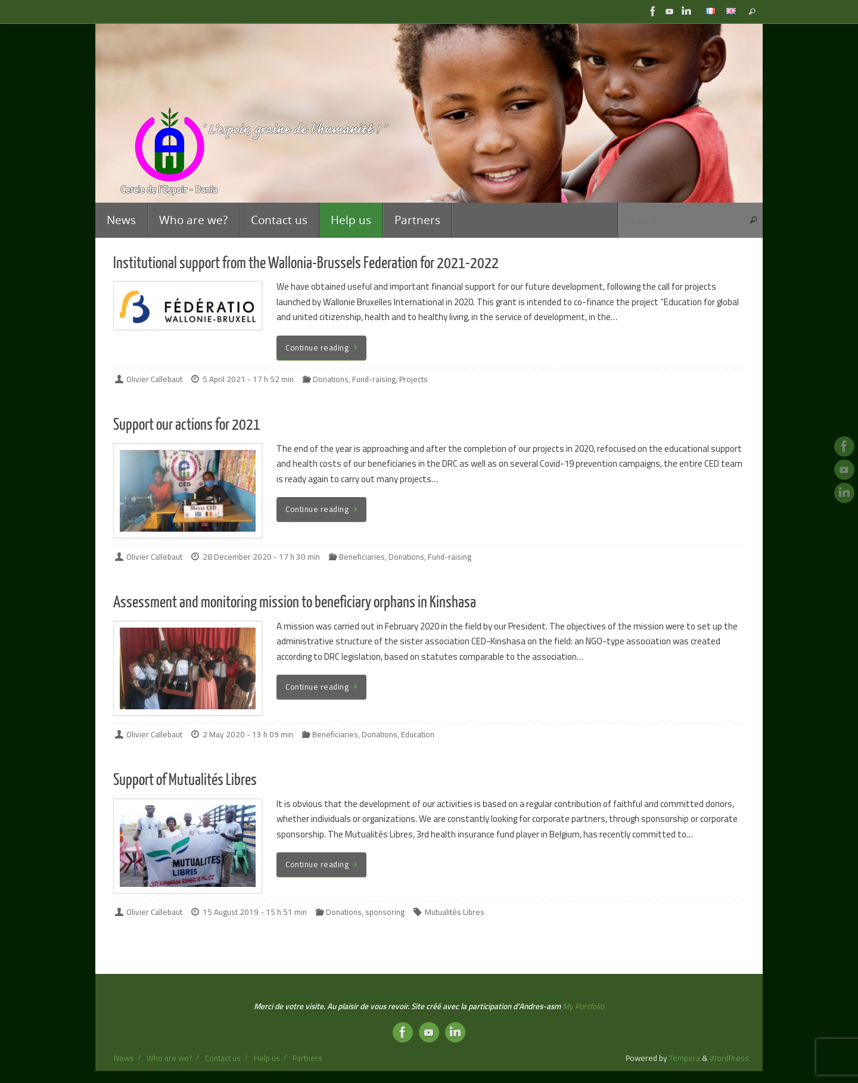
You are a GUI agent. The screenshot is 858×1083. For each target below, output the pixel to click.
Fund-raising (374, 379)
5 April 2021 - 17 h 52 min (248, 379)
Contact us (223, 1058)
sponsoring (385, 912)
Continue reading (323, 347)
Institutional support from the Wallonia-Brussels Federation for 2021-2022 (306, 263)
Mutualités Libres (454, 912)
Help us (267, 1058)
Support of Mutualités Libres (185, 780)
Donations (331, 379)
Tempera (684, 1058)
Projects (413, 379)
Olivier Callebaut (154, 379)
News (124, 1058)
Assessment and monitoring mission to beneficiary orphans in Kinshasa (294, 602)
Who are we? (169, 1058)
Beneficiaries (362, 557)
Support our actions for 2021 (186, 424)
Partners (307, 1058)
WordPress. (730, 1058)
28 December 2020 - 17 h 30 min (261, 557)
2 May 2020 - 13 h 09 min (248, 734)
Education (417, 734)
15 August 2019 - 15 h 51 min (255, 912)
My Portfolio (583, 1006)
